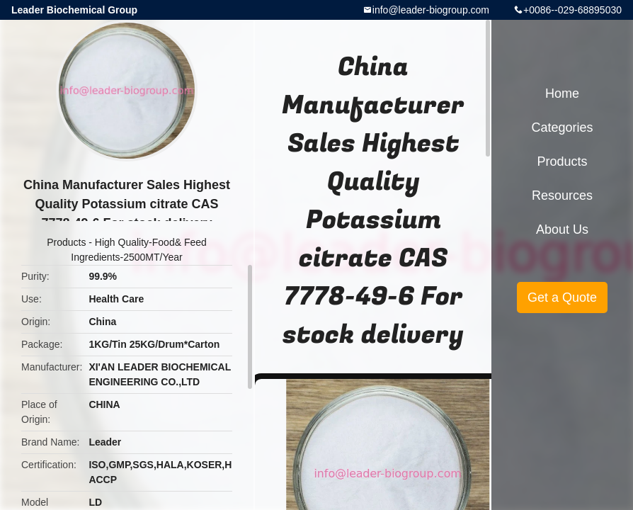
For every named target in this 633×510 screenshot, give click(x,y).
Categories (562, 127)
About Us (562, 229)
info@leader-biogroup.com (430, 10)
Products (66, 242)
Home (562, 93)
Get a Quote (562, 297)
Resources (562, 195)
